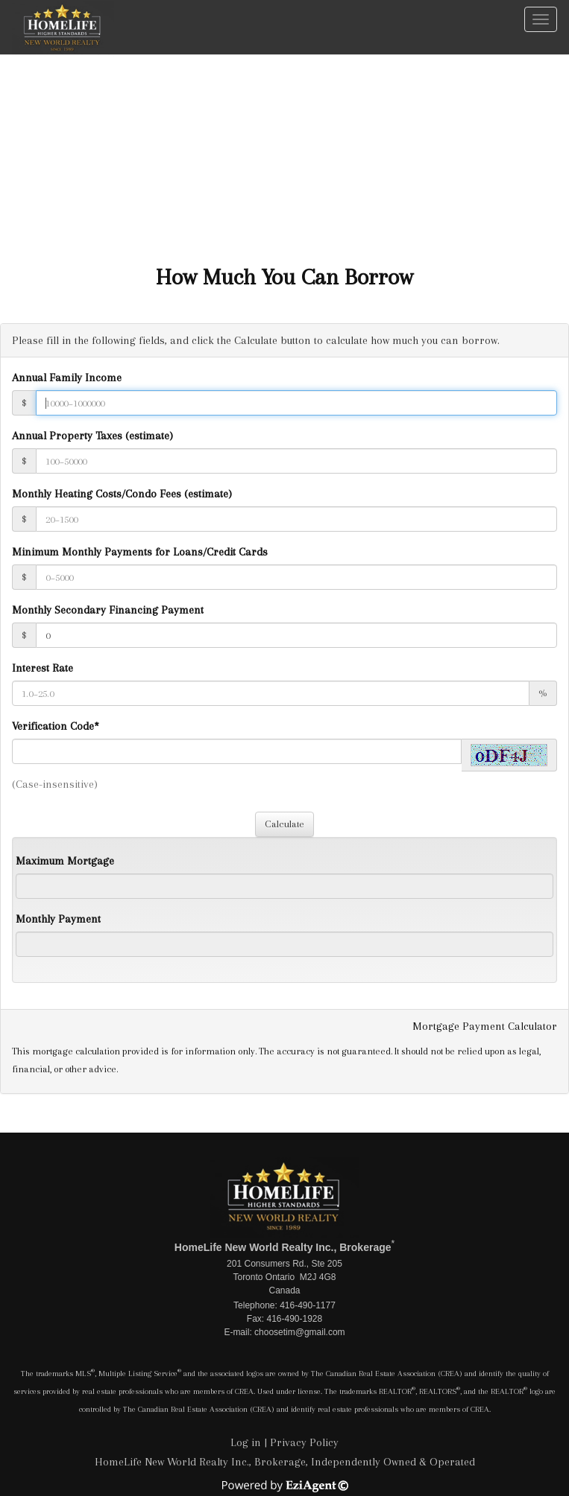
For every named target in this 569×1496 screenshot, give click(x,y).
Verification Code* (55, 726)
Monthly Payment (58, 919)
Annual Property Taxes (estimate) (92, 435)
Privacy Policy (304, 1442)
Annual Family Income (67, 377)
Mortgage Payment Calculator (484, 1026)
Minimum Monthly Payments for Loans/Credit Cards (140, 551)
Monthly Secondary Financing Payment (108, 610)
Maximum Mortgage (65, 861)
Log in (245, 1442)
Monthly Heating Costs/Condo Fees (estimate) (122, 493)
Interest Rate (42, 668)
